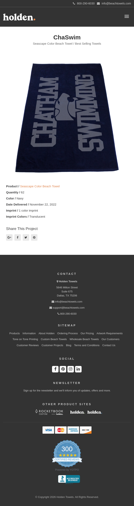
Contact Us (108, 345)
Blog (68, 345)
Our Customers (110, 339)
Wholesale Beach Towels (84, 339)
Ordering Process (67, 333)
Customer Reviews (28, 345)
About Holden (46, 333)
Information (29, 333)
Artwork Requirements (110, 333)
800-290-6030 (67, 313)
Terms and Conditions (87, 345)
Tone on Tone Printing (25, 339)
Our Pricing (87, 333)
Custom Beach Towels (54, 339)
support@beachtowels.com (67, 307)
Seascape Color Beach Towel (40, 186)
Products (14, 333)
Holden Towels (68, 281)
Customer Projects (52, 345)
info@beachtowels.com (67, 301)
